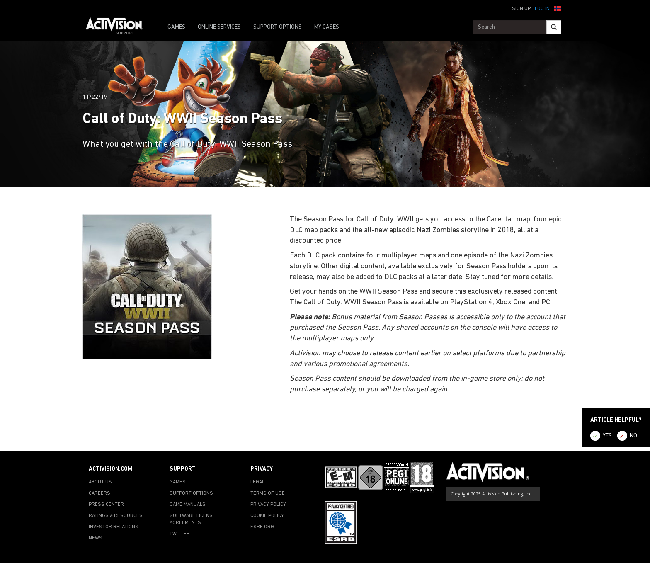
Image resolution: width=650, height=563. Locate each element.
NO (633, 436)
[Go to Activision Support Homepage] (118, 27)
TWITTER (180, 533)
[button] (557, 7)
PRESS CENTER (106, 504)
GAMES (176, 27)
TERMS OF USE (267, 493)
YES (607, 436)
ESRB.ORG (262, 526)
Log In (542, 8)
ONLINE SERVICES (219, 27)
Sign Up (521, 8)
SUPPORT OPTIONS (277, 27)
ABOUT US (100, 482)
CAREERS (99, 493)
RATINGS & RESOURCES (116, 515)
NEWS (95, 538)
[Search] (553, 27)
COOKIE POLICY (267, 515)
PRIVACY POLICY (268, 504)
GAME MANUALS (188, 504)
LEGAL (257, 482)
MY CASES (326, 27)
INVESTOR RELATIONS (113, 526)
